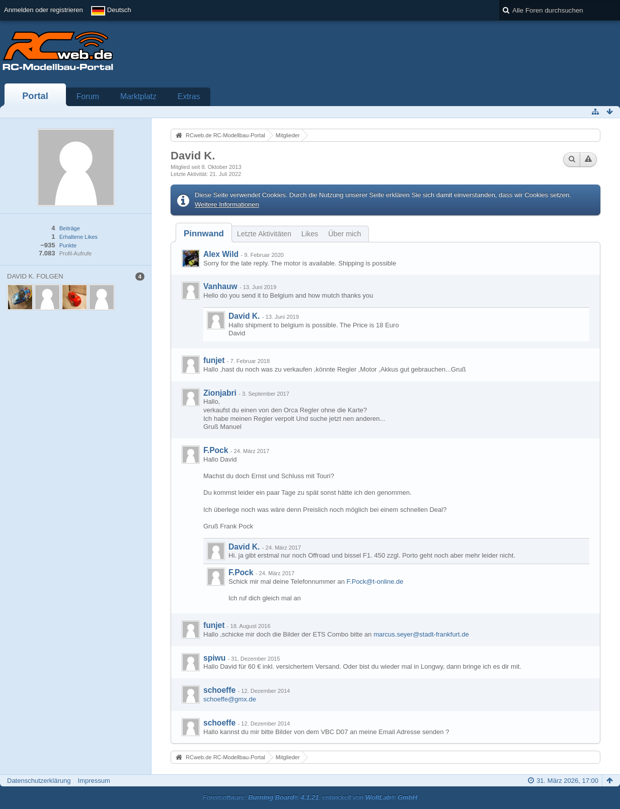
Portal (35, 96)
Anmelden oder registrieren (43, 10)
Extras (189, 96)
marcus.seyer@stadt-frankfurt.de (421, 634)
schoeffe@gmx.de (229, 699)
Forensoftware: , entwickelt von (310, 797)
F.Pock (215, 450)
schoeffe (219, 690)
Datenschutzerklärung (38, 780)
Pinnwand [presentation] (204, 233)
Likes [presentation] (309, 234)
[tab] (204, 233)
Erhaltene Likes (78, 237)
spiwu (214, 658)
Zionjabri (220, 393)
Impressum (94, 780)
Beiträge (69, 228)
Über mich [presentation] (344, 234)
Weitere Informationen (227, 204)
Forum (87, 96)
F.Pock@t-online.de (375, 581)
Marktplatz (138, 96)
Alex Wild (221, 254)
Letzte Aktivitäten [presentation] (264, 234)
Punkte (67, 245)
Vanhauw (220, 286)
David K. (244, 316)
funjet (213, 360)
